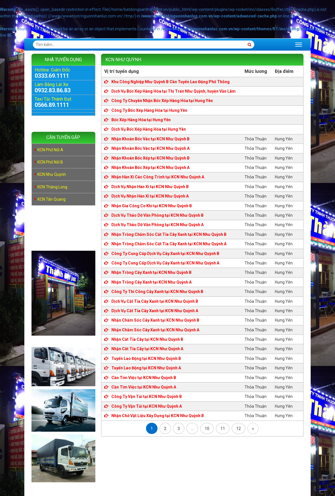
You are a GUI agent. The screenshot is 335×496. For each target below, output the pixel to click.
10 (207, 428)
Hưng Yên (284, 139)
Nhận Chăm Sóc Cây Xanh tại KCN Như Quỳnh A (155, 330)
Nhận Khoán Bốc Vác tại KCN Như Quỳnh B (150, 139)
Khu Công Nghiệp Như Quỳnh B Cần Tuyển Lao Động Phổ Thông (170, 81)
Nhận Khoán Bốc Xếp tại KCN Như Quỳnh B (150, 158)
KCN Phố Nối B (50, 162)
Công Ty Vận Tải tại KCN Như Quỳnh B (146, 396)
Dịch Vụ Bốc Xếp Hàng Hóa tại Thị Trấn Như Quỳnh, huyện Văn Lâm (173, 91)
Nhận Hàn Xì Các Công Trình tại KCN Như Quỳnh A (157, 177)
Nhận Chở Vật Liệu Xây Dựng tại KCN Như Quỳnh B (157, 415)
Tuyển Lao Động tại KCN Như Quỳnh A (146, 368)
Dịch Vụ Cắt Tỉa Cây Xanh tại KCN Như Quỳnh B (154, 301)
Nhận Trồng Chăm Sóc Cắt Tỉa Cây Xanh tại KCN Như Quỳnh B (168, 234)
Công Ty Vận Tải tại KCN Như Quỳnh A (146, 406)
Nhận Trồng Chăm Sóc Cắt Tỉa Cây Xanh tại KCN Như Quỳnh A (168, 244)
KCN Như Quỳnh (52, 174)
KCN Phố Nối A (50, 150)
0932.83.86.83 (52, 90)
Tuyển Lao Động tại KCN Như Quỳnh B (146, 358)
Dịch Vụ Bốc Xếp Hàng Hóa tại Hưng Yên (148, 129)
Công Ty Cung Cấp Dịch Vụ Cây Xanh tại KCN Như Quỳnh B (165, 253)
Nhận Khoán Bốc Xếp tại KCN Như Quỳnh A (150, 167)
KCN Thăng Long (52, 187)
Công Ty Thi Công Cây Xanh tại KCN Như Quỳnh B (157, 291)
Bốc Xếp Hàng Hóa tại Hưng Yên (141, 119)
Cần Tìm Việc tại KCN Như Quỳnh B (143, 377)
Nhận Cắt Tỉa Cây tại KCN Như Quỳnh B (147, 339)
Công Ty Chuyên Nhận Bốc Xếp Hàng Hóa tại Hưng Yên (162, 100)
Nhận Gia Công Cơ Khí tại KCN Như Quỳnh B (151, 206)
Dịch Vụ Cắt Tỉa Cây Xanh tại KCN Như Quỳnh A (154, 310)
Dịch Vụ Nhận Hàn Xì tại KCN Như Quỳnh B (150, 186)
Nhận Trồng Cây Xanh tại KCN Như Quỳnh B (151, 272)
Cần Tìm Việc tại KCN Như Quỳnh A (143, 387)
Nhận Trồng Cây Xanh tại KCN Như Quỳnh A (151, 282)
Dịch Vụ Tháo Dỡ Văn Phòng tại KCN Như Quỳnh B (157, 215)
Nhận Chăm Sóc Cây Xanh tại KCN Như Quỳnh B (155, 320)
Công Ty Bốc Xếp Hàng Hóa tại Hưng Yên (149, 110)
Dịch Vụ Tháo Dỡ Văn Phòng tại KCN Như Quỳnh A (157, 224)
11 (222, 428)
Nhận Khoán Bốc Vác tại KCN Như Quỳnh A (150, 148)
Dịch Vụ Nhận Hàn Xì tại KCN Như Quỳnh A (150, 196)
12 (238, 428)
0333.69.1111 (52, 75)
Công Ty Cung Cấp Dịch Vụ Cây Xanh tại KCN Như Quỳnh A (165, 263)
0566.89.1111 (52, 104)
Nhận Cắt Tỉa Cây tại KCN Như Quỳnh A (147, 348)
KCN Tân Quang (52, 199)
